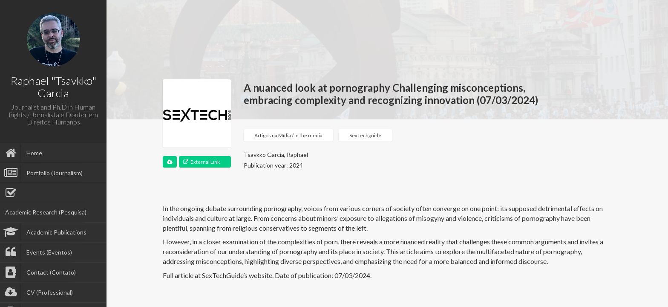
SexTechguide (365, 135)
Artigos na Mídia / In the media (288, 135)
